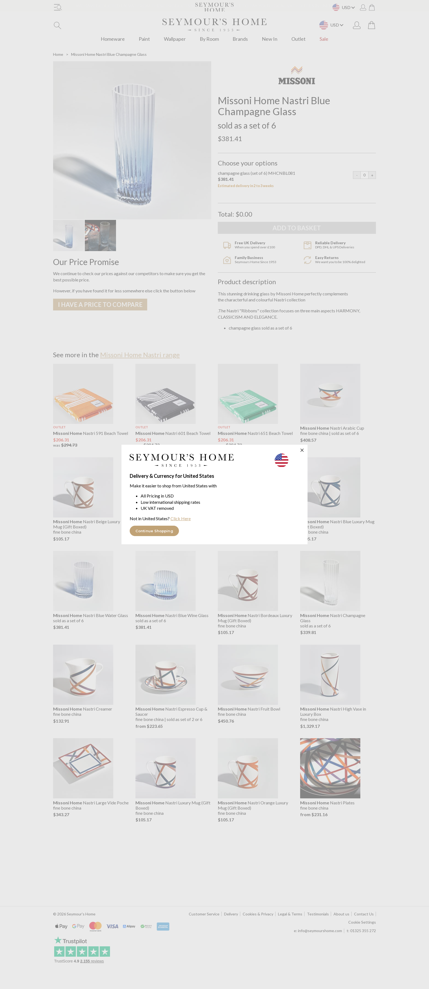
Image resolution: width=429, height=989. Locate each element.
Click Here (180, 518)
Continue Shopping (154, 531)
